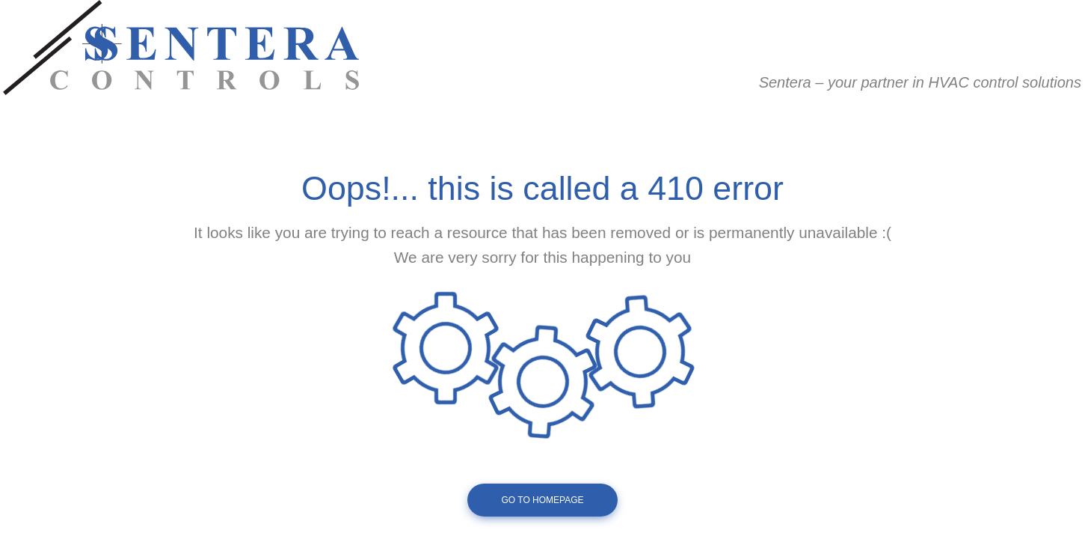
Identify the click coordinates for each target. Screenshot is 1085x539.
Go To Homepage (542, 500)
